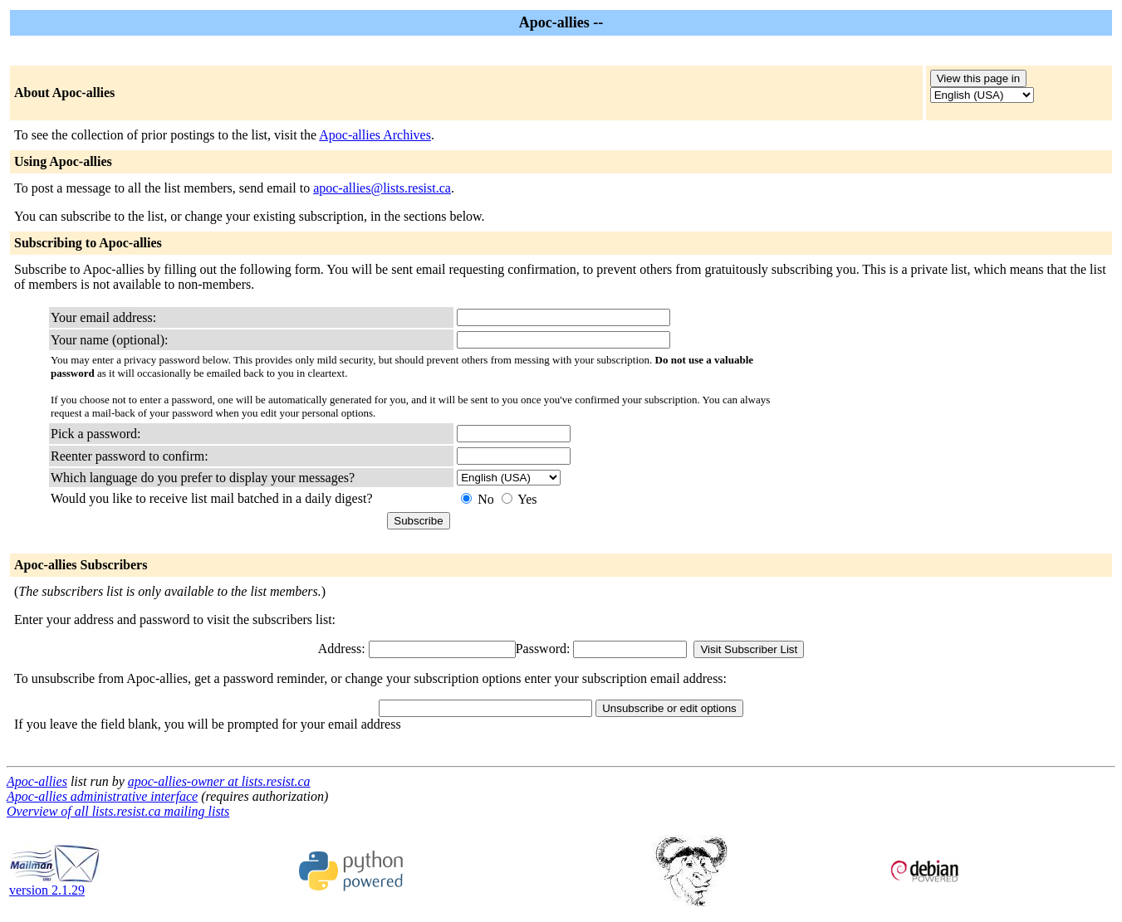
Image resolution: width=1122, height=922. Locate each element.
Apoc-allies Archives (375, 135)
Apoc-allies (37, 781)
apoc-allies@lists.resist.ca (382, 188)
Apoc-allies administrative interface (102, 796)
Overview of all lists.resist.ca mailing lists (118, 811)
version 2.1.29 (54, 884)
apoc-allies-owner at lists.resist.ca (219, 781)
